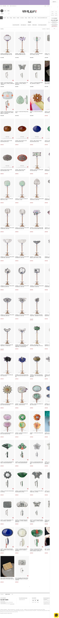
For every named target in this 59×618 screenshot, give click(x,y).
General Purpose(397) (16, 24)
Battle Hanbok (34, 24)
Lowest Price (44, 28)
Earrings (11, 17)
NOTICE (52, 11)
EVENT (56, 13)
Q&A (56, 11)
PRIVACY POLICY (7, 594)
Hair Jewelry (22, 17)
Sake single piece (23, 24)
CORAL (5, 10)
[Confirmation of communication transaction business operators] (9, 611)
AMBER (8, 10)
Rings (8, 17)
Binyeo (32, 17)
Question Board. (12, 603)
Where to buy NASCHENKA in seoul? (42, 17)
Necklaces (14, 17)
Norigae (26, 17)
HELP (12, 594)
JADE (2, 10)
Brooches (4, 17)
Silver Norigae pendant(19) (42, 24)
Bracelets (18, 17)
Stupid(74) (29, 24)
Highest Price (48, 28)
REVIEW (52, 13)
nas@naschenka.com (54, 26)
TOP (54, 28)
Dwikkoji (29, 17)
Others (35, 17)
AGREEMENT (2, 594)
